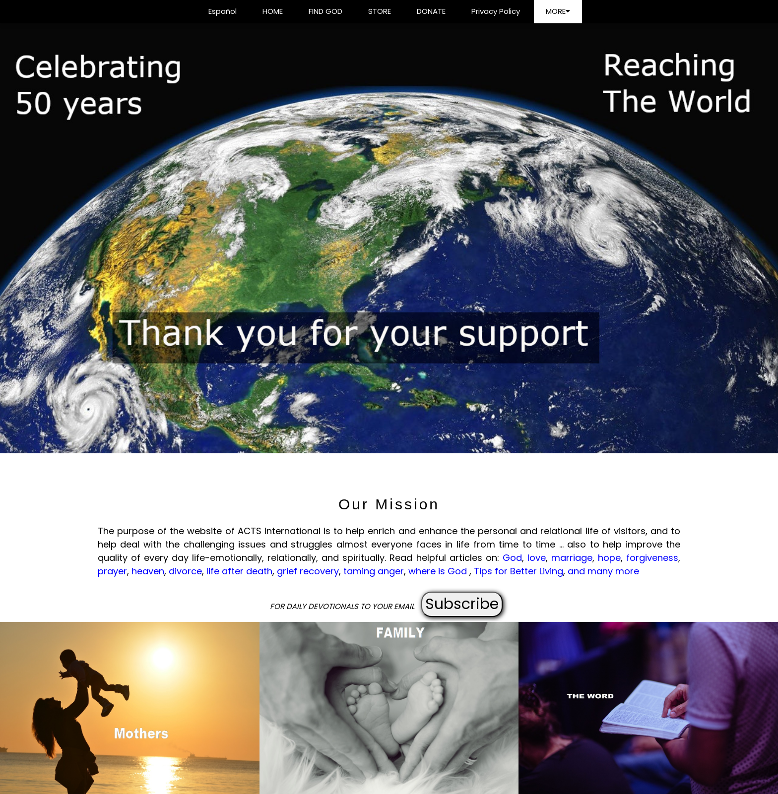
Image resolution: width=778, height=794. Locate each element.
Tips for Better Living (518, 571)
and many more (603, 571)
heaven (147, 571)
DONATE (431, 11)
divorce (185, 571)
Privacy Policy (495, 11)
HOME (272, 11)
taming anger (373, 571)
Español (222, 11)
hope (609, 557)
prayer (112, 571)
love (536, 557)
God (512, 557)
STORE (379, 11)
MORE (558, 11)
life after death (239, 571)
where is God (438, 571)
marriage (571, 557)
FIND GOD (325, 11)
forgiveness (652, 557)
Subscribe (462, 604)
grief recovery (308, 571)
